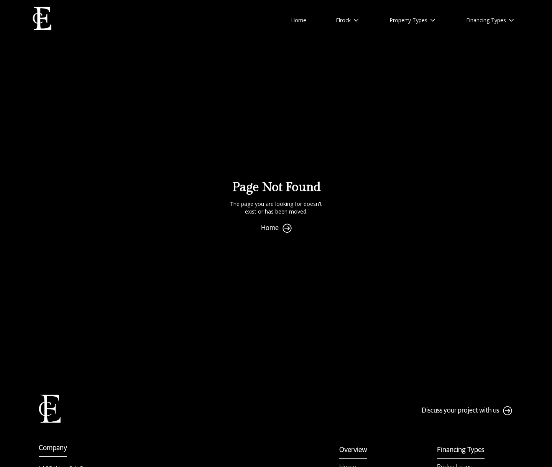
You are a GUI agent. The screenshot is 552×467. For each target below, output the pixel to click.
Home (298, 20)
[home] (42, 18)
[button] (348, 20)
